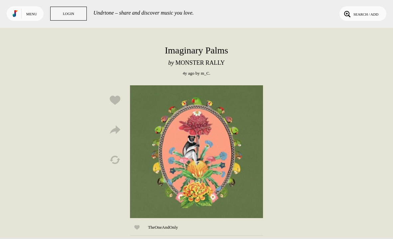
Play (196, 151)
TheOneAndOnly (163, 227)
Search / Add (360, 14)
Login (68, 14)
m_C (205, 73)
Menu (31, 14)
